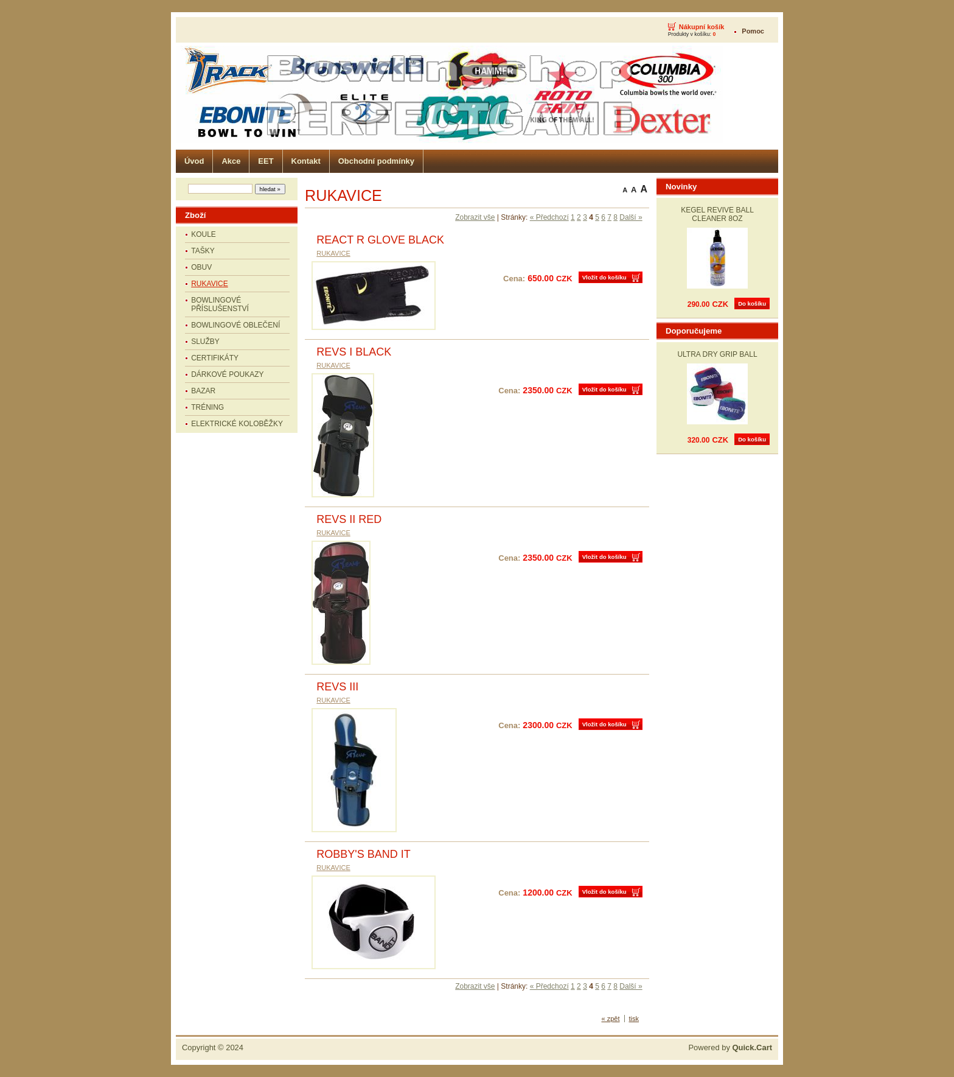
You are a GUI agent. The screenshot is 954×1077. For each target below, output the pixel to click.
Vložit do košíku (604, 277)
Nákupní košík (702, 26)
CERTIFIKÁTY (214, 358)
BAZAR (203, 391)
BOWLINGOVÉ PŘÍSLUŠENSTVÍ (220, 304)
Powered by (730, 1047)
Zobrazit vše (475, 217)
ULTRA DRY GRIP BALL (717, 354)
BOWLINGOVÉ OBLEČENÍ (235, 325)
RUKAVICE (209, 283)
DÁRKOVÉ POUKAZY (227, 374)
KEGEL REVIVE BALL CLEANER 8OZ (717, 214)
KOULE (203, 234)
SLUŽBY (205, 341)
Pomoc (753, 31)
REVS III (337, 687)
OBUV (201, 267)
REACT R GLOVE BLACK (380, 240)
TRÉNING (207, 407)
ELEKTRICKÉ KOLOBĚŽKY (237, 423)
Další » (630, 217)
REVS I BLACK (353, 352)
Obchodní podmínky (376, 161)
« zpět (611, 1018)
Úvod (194, 161)
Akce (230, 161)
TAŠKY (202, 251)
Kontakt (306, 161)
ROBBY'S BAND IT (363, 854)
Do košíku (752, 303)
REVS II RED (348, 519)
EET (265, 161)
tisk (634, 1018)
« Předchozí (549, 217)
